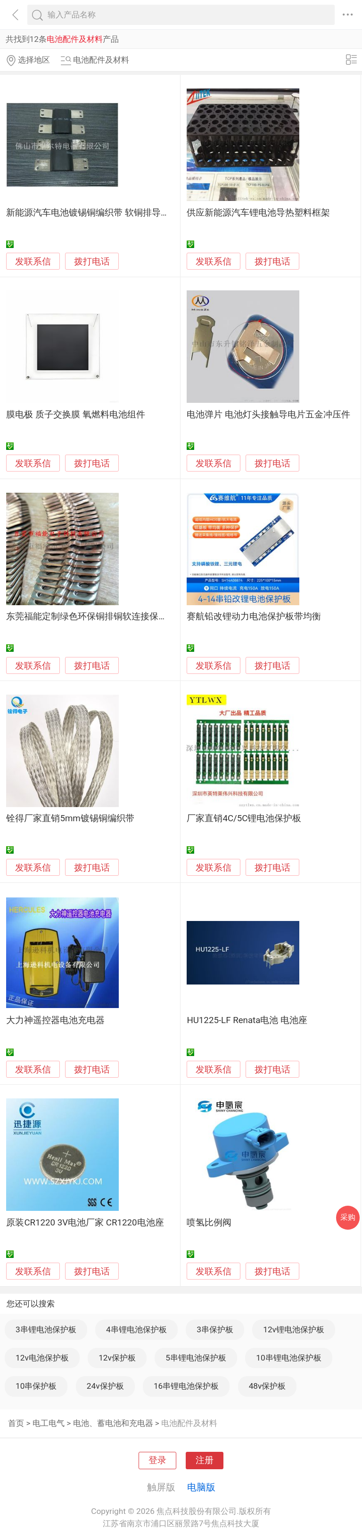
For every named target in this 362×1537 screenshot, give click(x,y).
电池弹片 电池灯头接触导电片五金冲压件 (268, 414)
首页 (16, 1423)
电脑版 (201, 1487)
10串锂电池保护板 (288, 1357)
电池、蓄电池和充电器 (113, 1423)
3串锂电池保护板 (46, 1329)
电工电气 (49, 1423)
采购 (347, 1217)
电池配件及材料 (189, 1423)
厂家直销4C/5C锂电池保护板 (244, 818)
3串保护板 (215, 1329)
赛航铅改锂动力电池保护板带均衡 (254, 616)
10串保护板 (36, 1386)
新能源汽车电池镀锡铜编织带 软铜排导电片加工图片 (110, 213)
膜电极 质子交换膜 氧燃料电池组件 (75, 414)
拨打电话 (92, 261)
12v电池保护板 (42, 1357)
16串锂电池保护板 (186, 1386)
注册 (205, 1460)
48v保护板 (267, 1386)
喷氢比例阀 (209, 1222)
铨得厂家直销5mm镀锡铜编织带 (70, 818)
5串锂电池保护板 (195, 1357)
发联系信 (33, 261)
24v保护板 (105, 1386)
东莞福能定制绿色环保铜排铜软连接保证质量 (95, 616)
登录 (157, 1460)
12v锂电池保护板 (293, 1329)
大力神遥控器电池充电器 (55, 1020)
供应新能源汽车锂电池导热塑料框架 (258, 213)
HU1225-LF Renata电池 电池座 (247, 1020)
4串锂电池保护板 (136, 1329)
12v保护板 (117, 1357)
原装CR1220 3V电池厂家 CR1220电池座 (85, 1222)
